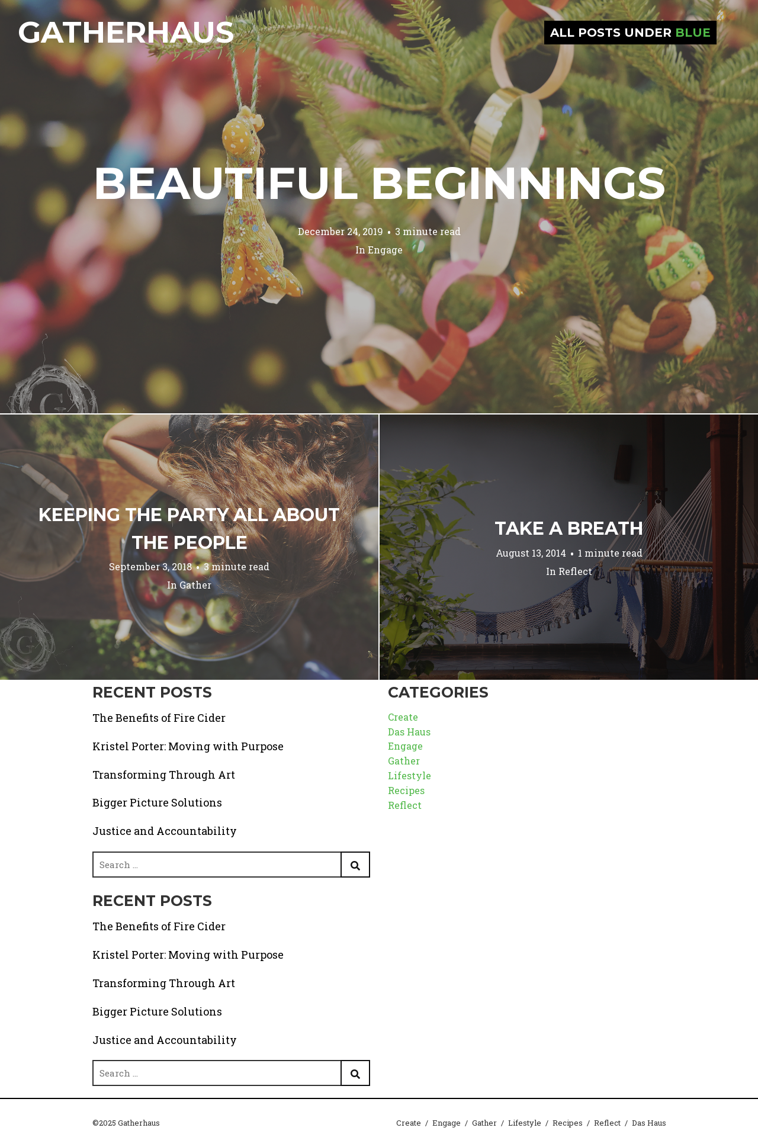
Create (403, 717)
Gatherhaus (126, 32)
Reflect (575, 571)
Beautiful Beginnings (379, 183)
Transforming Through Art (163, 774)
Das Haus (409, 731)
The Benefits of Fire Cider (159, 718)
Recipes (406, 790)
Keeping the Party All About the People (189, 529)
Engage (385, 249)
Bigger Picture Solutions (157, 802)
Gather (195, 585)
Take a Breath (568, 528)
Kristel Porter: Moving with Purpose (188, 746)
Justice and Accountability (164, 831)
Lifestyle (409, 775)
